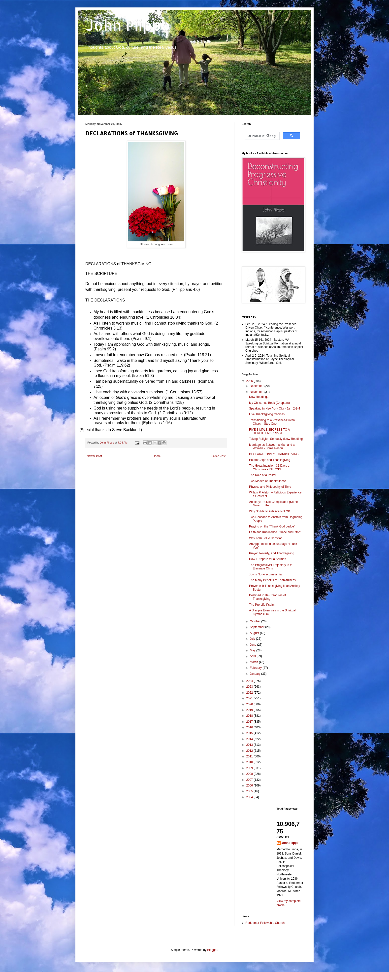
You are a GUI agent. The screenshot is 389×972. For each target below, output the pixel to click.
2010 (250, 762)
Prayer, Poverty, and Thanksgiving (271, 553)
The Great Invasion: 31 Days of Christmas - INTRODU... (269, 467)
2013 (250, 745)
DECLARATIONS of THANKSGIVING (274, 454)
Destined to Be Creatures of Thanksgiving (267, 597)
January (255, 673)
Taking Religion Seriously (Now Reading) (276, 439)
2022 (250, 692)
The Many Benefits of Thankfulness (272, 580)
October (255, 621)
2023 (250, 686)
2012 (250, 750)
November (257, 392)
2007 (250, 780)
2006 (250, 785)
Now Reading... (259, 397)
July (253, 638)
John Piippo (127, 25)
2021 (250, 698)
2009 (250, 768)
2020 (250, 704)
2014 (250, 739)
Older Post (218, 456)
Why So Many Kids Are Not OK (269, 511)
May (253, 650)
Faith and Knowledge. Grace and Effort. (275, 532)
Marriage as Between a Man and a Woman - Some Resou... (271, 446)
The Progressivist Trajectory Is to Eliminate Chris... (270, 566)
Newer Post (94, 456)
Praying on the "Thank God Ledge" (272, 526)
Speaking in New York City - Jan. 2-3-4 (274, 408)
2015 (250, 733)
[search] (262, 136)
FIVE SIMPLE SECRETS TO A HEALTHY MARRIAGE (269, 431)
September (257, 627)
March (254, 662)
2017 (250, 721)
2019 (250, 710)
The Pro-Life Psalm (262, 604)
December (257, 386)
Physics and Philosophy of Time (270, 486)
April (253, 656)
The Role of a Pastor (262, 475)
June (253, 644)
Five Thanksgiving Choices (267, 414)
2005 (250, 791)
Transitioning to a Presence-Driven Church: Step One (272, 421)
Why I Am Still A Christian (266, 538)
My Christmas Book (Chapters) (269, 403)
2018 (250, 715)
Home (157, 456)
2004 (250, 797)
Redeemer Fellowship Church (265, 923)
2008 (250, 774)
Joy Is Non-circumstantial (265, 574)
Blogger (212, 950)
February (256, 668)
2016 (250, 727)
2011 (250, 756)
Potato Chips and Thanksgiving (269, 460)
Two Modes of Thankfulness (267, 481)
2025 (250, 381)
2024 (250, 681)
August (255, 633)
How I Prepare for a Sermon (267, 559)
